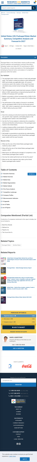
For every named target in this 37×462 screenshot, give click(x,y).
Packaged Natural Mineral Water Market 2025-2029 (19, 297)
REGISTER (18, 384)
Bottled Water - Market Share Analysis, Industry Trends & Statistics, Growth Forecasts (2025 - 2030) (20, 288)
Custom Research (18, 425)
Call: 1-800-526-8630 (18, 344)
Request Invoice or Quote (18, 332)
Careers (18, 411)
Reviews (18, 414)
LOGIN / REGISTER (18, 439)
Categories (18, 420)
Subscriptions (18, 427)
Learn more (12, 456)
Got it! (25, 459)
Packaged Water (6, 245)
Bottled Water (17, 245)
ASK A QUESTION (18, 348)
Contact (18, 434)
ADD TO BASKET (18, 327)
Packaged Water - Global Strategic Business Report (19, 267)
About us (18, 409)
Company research (18, 423)
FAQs (18, 436)
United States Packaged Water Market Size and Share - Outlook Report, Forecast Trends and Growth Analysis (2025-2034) (21, 259)
